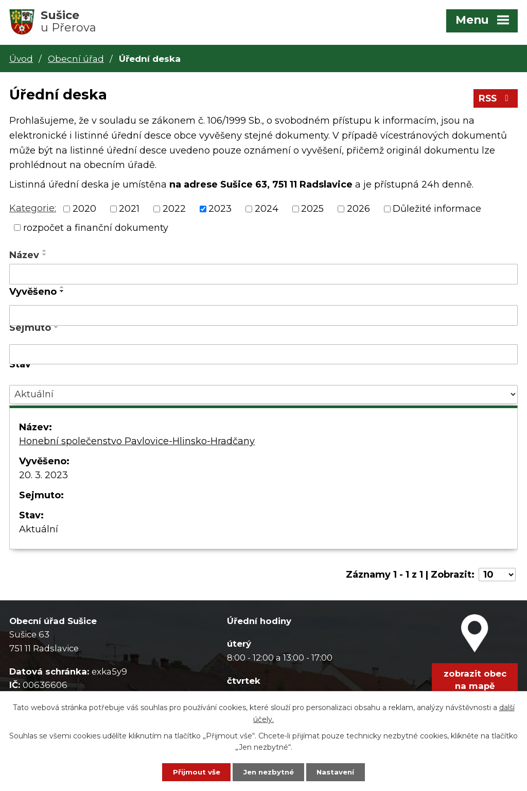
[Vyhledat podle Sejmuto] (263, 356)
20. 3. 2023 (43, 477)
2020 (84, 210)
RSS (495, 100)
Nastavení (342, 771)
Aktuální (38, 531)
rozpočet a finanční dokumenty (95, 229)
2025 (312, 210)
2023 (220, 210)
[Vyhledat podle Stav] (263, 396)
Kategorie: (32, 210)
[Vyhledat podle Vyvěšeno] (263, 317)
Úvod (21, 58)
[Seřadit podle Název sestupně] (44, 257)
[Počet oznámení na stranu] (497, 576)
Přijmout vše (190, 771)
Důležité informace (437, 210)
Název (24, 257)
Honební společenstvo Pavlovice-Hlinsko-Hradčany (137, 443)
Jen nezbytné (268, 771)
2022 (174, 210)
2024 (266, 210)
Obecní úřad (76, 58)
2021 (129, 210)
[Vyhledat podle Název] (263, 276)
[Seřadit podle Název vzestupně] (44, 252)
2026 (358, 210)
